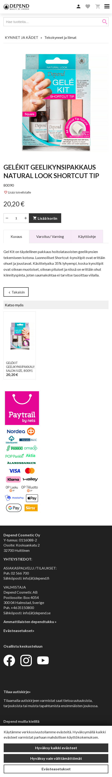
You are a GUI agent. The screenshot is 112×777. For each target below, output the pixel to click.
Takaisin (16, 292)
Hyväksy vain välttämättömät (56, 758)
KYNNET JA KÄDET (21, 37)
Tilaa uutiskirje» (17, 691)
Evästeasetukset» (18, 630)
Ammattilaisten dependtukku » (30, 621)
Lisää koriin (45, 218)
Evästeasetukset (56, 769)
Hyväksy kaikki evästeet (56, 748)
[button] (78, 6)
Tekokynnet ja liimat (60, 37)
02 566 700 (20, 573)
